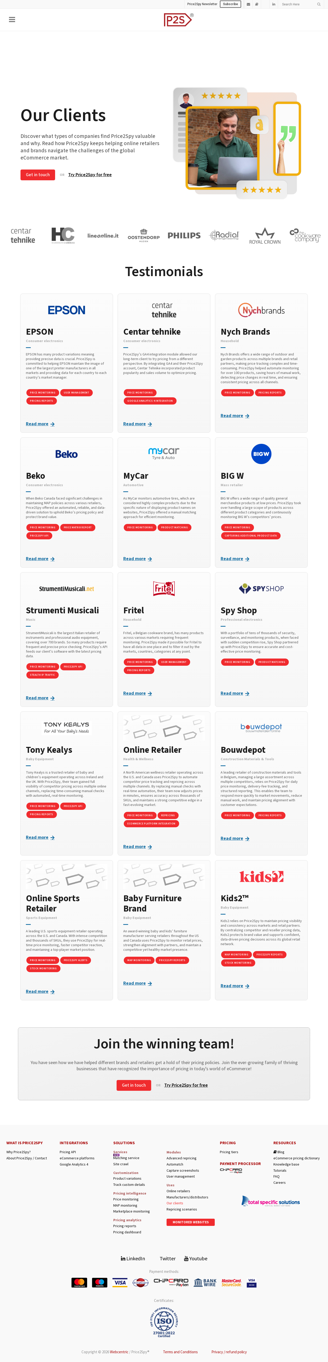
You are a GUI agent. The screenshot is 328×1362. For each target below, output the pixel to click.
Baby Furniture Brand (152, 903)
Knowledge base (286, 1164)
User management (181, 1176)
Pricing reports (124, 1226)
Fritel (133, 610)
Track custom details (129, 1184)
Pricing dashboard (127, 1232)
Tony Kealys (49, 750)
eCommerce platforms (77, 1158)
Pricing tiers (229, 1152)
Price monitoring (126, 1199)
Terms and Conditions (180, 1351)
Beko (35, 475)
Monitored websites (191, 1222)
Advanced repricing (182, 1158)
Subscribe (230, 4)
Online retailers (178, 1191)
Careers (279, 1182)
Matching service (126, 1158)
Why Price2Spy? (18, 1152)
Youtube (195, 1258)
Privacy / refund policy (229, 1351)
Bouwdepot (243, 750)
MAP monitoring (125, 1205)
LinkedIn (133, 1258)
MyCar (135, 475)
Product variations (127, 1178)
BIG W (232, 475)
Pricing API (68, 1152)
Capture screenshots (183, 1170)
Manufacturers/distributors (187, 1197)
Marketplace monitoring (131, 1211)
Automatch (175, 1164)
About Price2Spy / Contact (26, 1158)
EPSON (40, 331)
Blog (278, 1152)
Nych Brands (245, 331)
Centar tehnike (152, 331)
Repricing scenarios (182, 1209)
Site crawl (120, 1164)
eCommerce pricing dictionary (296, 1158)
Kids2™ (235, 898)
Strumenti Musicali (62, 610)
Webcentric (119, 1351)
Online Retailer (152, 750)
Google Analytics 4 (74, 1164)
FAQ (276, 1176)
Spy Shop (239, 610)
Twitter (164, 1258)
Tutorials (279, 1170)
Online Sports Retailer (53, 903)
